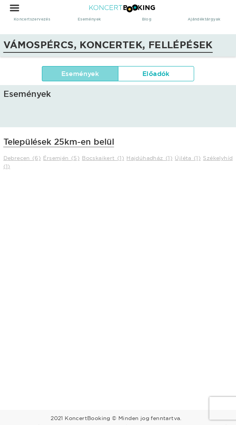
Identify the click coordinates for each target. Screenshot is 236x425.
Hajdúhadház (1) (149, 158)
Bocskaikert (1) (103, 158)
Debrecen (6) (22, 158)
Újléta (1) (188, 158)
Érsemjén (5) (61, 158)
